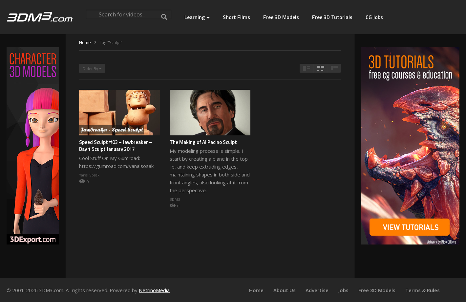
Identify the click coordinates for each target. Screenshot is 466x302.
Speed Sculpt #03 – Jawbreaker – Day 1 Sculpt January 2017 (115, 145)
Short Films (236, 17)
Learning (197, 17)
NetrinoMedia (154, 290)
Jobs (343, 290)
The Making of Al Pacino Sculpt (203, 142)
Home (256, 290)
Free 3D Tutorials (332, 17)
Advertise (317, 290)
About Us (284, 290)
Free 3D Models (281, 17)
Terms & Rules (422, 290)
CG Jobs (374, 17)
